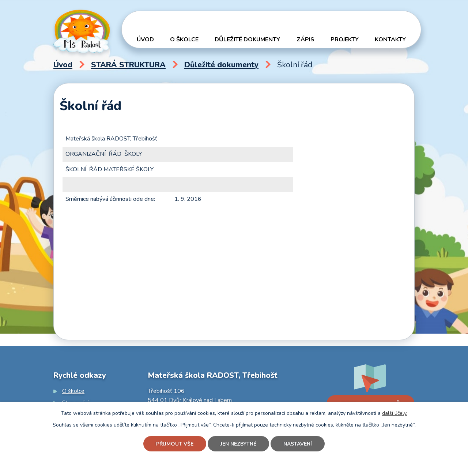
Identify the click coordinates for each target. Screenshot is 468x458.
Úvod (145, 39)
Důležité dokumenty (247, 39)
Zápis (305, 39)
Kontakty (390, 39)
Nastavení (297, 443)
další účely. (394, 413)
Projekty (345, 39)
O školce (184, 39)
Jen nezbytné (238, 443)
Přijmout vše (174, 443)
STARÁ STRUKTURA (128, 65)
